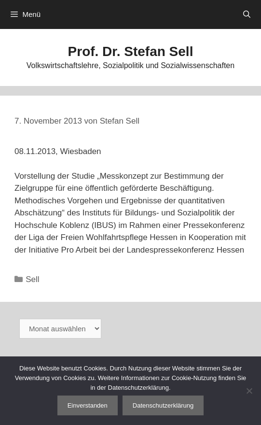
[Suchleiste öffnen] (247, 14)
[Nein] (249, 391)
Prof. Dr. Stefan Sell (130, 51)
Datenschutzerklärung (163, 405)
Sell (32, 279)
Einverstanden (88, 405)
